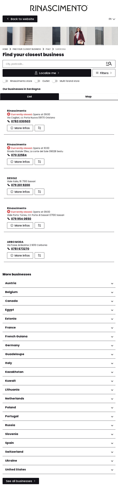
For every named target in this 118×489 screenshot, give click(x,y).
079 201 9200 (20, 185)
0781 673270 (20, 249)
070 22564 (19, 155)
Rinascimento (16, 111)
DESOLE (12, 178)
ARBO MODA (15, 242)
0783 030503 (20, 121)
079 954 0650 (21, 219)
